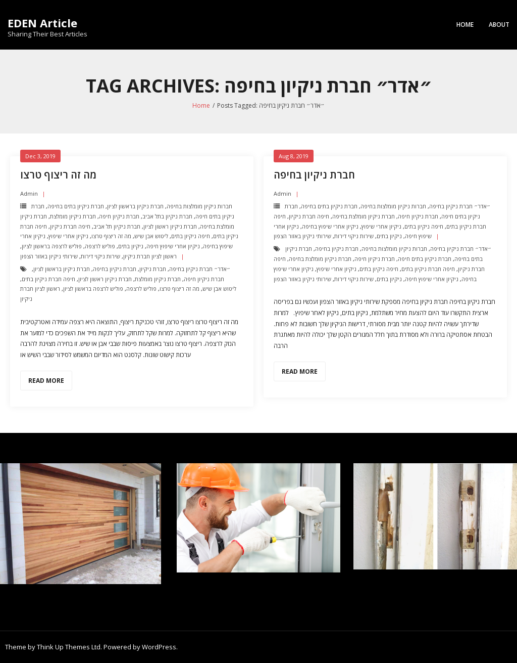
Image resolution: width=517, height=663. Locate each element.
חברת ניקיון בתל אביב (167, 216)
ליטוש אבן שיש (151, 236)
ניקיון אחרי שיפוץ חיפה (173, 246)
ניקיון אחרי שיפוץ (68, 236)
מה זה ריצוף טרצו (58, 175)
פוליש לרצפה (100, 246)
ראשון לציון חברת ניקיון (150, 256)
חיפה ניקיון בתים (190, 236)
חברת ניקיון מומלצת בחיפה (363, 216)
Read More (46, 380)
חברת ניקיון (152, 269)
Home (465, 24)
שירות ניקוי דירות (100, 256)
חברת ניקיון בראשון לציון (135, 206)
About (499, 24)
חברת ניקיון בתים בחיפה (75, 206)
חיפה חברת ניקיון (70, 226)
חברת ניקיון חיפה (119, 216)
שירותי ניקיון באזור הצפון (49, 256)
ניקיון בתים (130, 246)
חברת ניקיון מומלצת (73, 216)
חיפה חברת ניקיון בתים (48, 279)
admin (29, 193)
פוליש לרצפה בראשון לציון (52, 246)
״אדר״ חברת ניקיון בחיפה (199, 269)
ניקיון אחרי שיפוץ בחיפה (330, 226)
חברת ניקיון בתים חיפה (424, 258)
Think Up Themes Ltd (68, 646)
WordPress (159, 646)
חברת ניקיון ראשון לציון (170, 226)
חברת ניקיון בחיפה (114, 269)
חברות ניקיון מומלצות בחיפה (199, 206)
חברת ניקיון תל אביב (116, 226)
